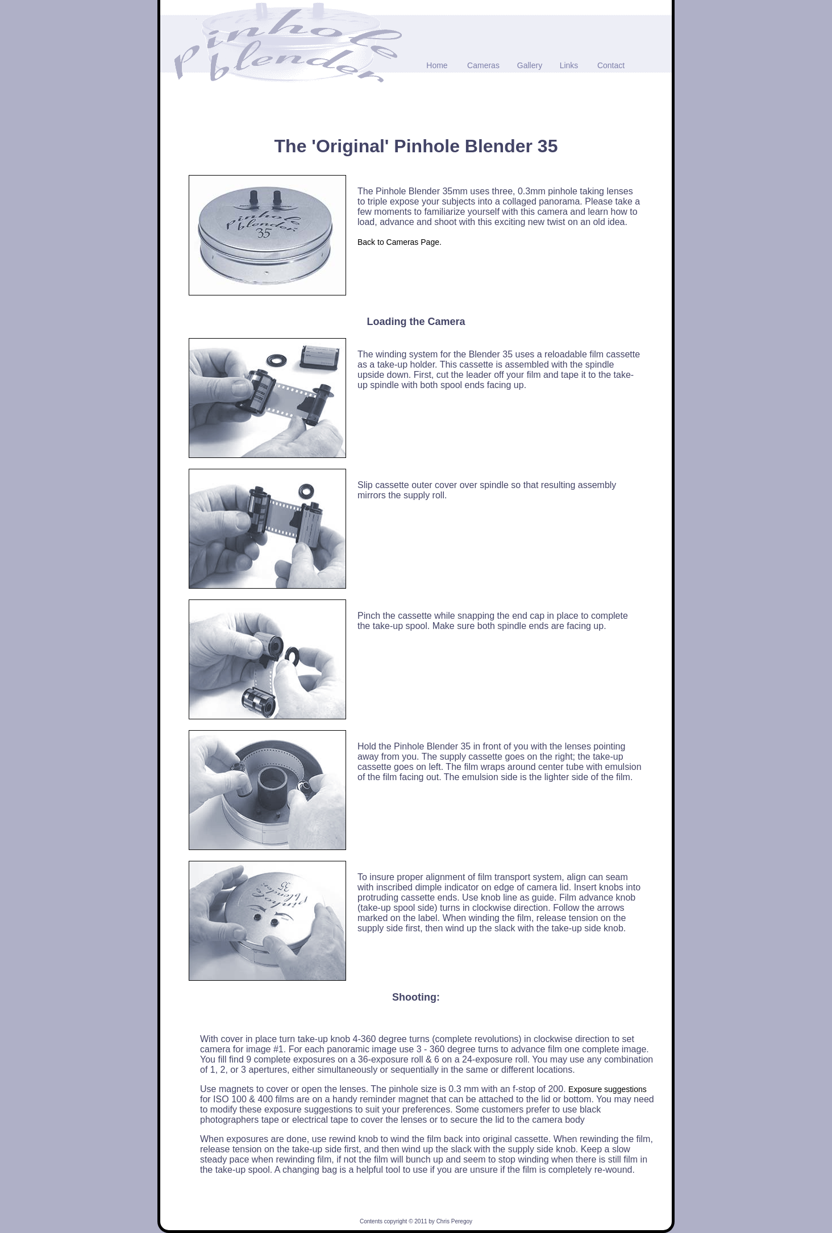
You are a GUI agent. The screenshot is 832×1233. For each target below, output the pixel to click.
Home (436, 65)
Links (569, 65)
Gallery (529, 65)
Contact (611, 65)
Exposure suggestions (607, 1089)
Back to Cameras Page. (399, 242)
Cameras (483, 65)
